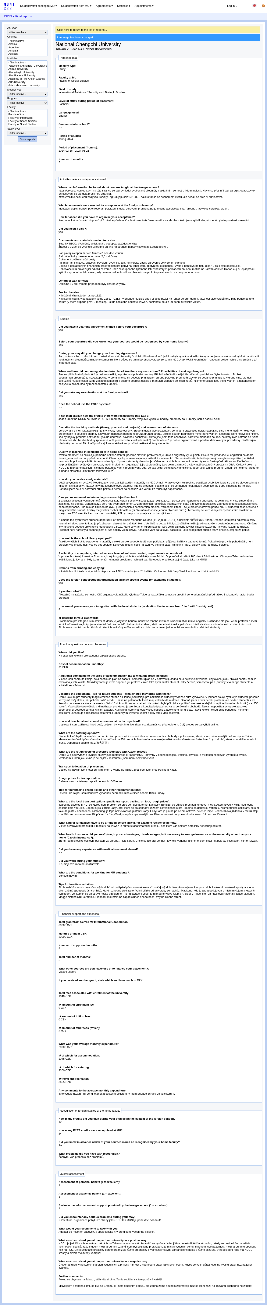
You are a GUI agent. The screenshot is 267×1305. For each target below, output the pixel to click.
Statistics (122, 5)
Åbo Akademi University (27, 75)
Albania (27, 44)
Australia (27, 54)
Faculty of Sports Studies (27, 121)
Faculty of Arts (27, 114)
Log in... (232, 5)
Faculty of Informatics (27, 118)
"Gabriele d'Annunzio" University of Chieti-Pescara (27, 65)
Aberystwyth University (27, 72)
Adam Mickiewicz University (27, 85)
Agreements (103, 5)
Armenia (27, 50)
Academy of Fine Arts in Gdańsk (27, 79)
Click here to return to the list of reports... (82, 29)
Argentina (27, 47)
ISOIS (8, 16)
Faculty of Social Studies (27, 124)
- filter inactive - (27, 41)
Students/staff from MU (75, 5)
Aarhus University (27, 69)
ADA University (27, 82)
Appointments (143, 5)
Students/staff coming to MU (37, 5)
